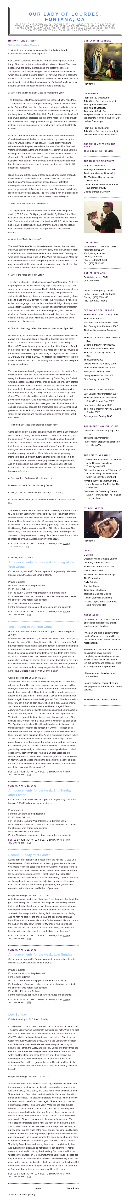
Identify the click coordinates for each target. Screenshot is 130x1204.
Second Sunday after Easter (29, 855)
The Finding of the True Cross (30, 627)
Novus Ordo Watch (93, 570)
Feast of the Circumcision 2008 (99, 367)
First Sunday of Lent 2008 (97, 379)
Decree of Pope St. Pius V (97, 191)
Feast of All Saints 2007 (96, 318)
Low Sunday (17, 1014)
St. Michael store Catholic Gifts (99, 566)
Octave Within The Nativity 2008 (100, 363)
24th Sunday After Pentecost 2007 (101, 326)
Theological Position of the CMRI (100, 169)
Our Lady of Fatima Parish (97, 562)
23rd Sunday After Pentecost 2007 (101, 322)
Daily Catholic (91, 582)
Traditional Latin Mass (95, 590)
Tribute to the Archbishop (96, 438)
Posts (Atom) (28, 1194)
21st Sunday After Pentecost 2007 (101, 394)
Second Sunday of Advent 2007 (99, 345)
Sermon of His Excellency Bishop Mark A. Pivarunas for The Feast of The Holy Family (102, 494)
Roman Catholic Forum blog (98, 597)
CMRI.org (89, 555)
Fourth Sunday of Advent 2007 (99, 348)
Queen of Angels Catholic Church (100, 558)
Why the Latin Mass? (23, 45)
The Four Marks (92, 578)
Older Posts (73, 1188)
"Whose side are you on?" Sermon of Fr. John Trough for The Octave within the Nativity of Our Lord (102, 473)
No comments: (17, 615)
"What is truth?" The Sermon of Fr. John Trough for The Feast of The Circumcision (102, 484)
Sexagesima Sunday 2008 (97, 371)
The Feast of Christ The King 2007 (101, 314)
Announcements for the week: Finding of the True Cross (41, 564)
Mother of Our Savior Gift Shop (99, 574)
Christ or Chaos (91, 586)
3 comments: (16, 547)
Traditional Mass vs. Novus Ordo (100, 173)
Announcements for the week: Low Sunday (40, 954)
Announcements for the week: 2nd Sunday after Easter (40, 792)
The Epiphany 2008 (93, 359)
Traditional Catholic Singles (97, 593)
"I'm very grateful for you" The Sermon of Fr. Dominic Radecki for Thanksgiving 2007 (103, 463)
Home (38, 1188)
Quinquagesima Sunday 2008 (98, 375)
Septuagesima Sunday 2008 (98, 416)
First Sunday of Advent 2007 (98, 405)
